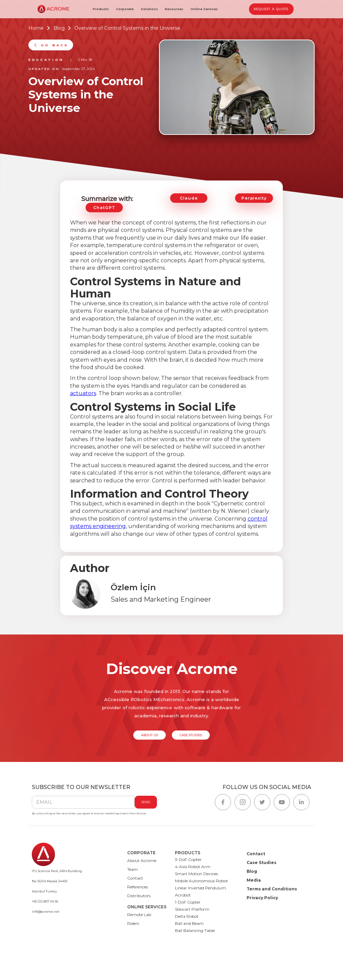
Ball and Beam (189, 923)
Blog (59, 28)
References (137, 886)
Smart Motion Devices (196, 873)
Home (36, 28)
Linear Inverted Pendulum (200, 887)
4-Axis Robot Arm (192, 866)
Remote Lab (139, 914)
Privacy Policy (262, 897)
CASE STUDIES (191, 735)
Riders (133, 923)
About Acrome (141, 860)
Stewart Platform (192, 909)
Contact (135, 878)
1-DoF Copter (188, 902)
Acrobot (183, 894)
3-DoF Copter (188, 859)
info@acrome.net (46, 911)
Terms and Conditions (272, 888)
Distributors (139, 895)
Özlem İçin (133, 587)
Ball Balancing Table (195, 930)
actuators (83, 393)
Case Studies (261, 862)
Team (132, 869)
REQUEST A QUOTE (271, 9)
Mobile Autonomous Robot (201, 880)
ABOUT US (149, 735)
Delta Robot (187, 916)
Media (254, 880)
